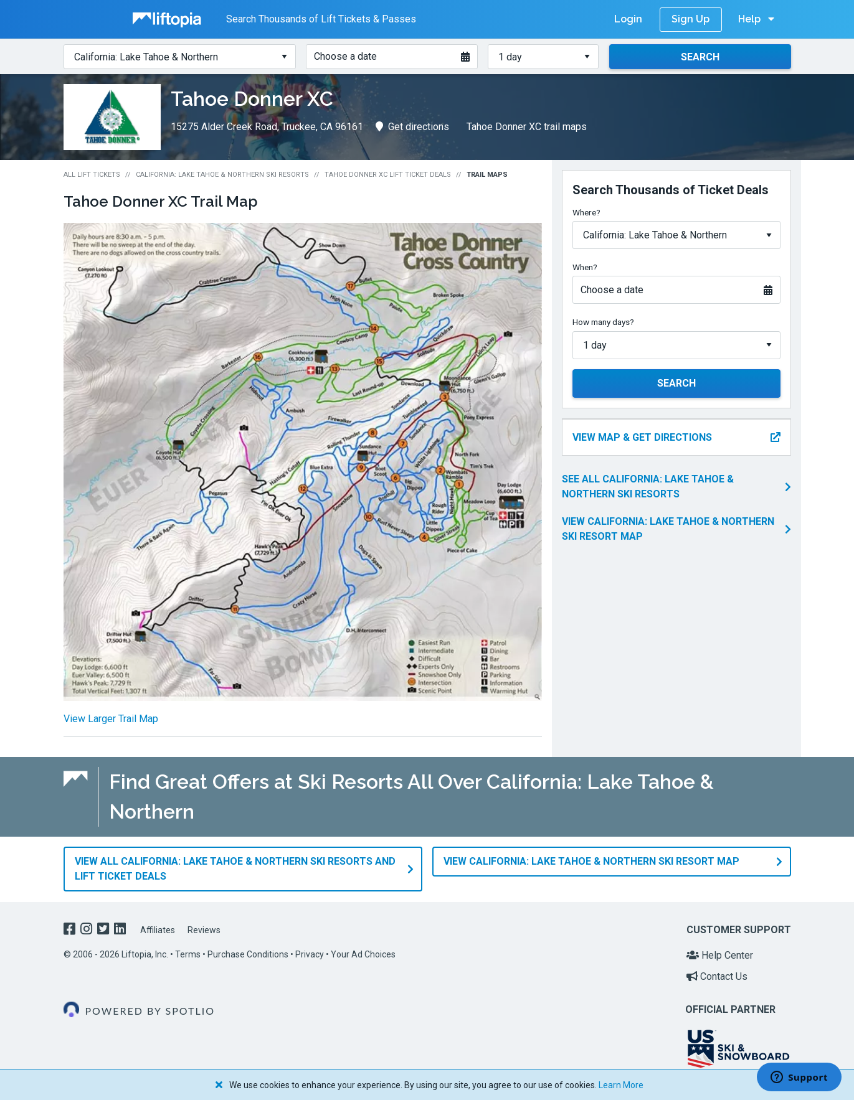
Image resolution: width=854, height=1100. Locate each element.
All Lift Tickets (92, 175)
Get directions (412, 127)
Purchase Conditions (247, 954)
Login (628, 19)
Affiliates (157, 929)
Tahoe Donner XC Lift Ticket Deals (388, 175)
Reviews (204, 929)
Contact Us (716, 976)
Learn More (621, 1085)
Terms (188, 954)
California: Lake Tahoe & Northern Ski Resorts (222, 175)
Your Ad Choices (363, 954)
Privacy (309, 954)
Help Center (719, 955)
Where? (586, 212)
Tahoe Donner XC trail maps (527, 127)
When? (584, 267)
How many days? (603, 322)
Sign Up (690, 19)
